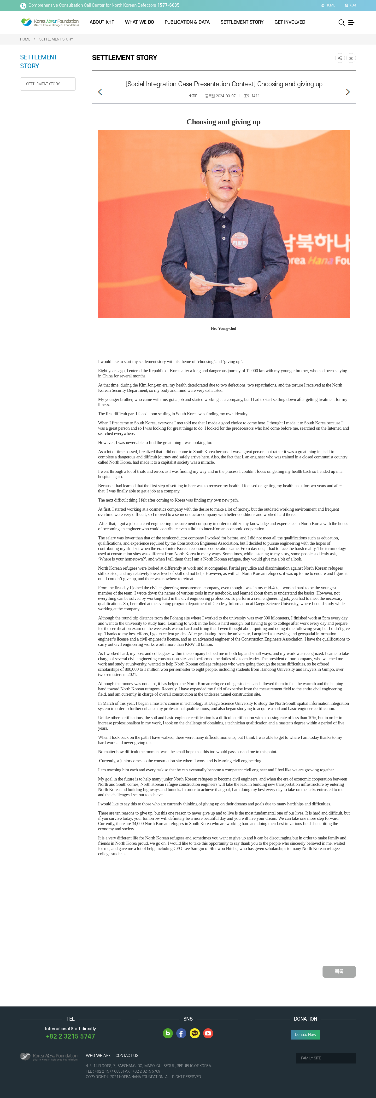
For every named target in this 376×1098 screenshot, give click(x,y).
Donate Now (305, 1034)
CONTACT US (127, 1055)
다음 (348, 91)
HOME (25, 39)
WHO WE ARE (98, 1055)
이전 (100, 91)
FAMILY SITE (311, 1058)
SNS (340, 57)
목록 (339, 971)
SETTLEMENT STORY (56, 39)
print (351, 57)
